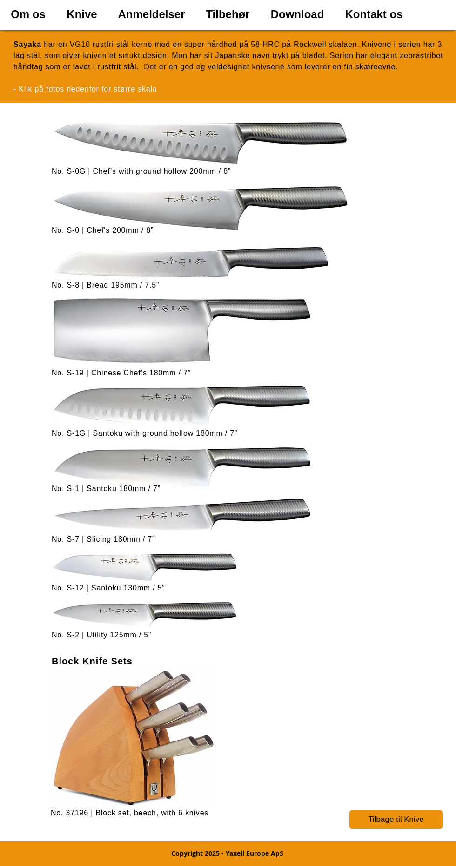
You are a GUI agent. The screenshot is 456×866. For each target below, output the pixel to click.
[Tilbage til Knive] (396, 819)
